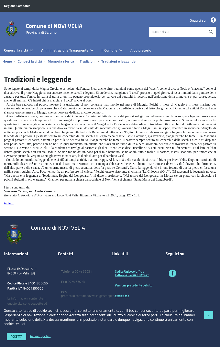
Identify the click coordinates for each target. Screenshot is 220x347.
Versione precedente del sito (133, 285)
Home (7, 61)
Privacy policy (40, 336)
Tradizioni (88, 61)
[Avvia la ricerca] (211, 32)
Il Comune (109, 50)
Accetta (16, 336)
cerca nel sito (160, 31)
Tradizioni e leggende (118, 61)
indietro (9, 203)
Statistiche (122, 295)
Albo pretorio (140, 50)
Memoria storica (61, 61)
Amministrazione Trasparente (64, 50)
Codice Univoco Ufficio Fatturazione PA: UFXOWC (132, 273)
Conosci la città (16, 50)
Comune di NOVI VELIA (54, 28)
